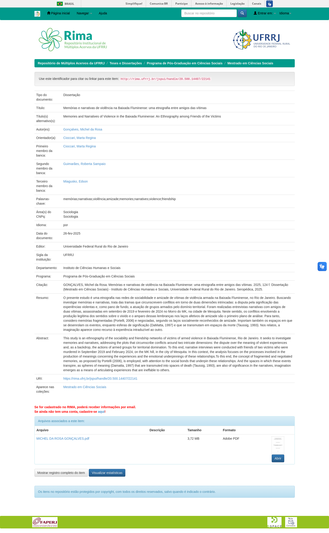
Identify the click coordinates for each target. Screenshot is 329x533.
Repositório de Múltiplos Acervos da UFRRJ (71, 63)
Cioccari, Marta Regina (79, 138)
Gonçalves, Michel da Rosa (82, 129)
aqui (101, 411)
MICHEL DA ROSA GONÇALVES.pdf (63, 438)
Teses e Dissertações (126, 63)
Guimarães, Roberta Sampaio (84, 164)
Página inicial (58, 13)
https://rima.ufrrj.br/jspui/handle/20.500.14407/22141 (100, 378)
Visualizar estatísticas (107, 473)
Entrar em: (265, 13)
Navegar (84, 13)
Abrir (278, 458)
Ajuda (103, 13)
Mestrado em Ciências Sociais (250, 63)
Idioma (285, 13)
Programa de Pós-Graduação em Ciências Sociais (184, 63)
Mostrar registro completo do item (61, 473)
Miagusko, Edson (75, 181)
